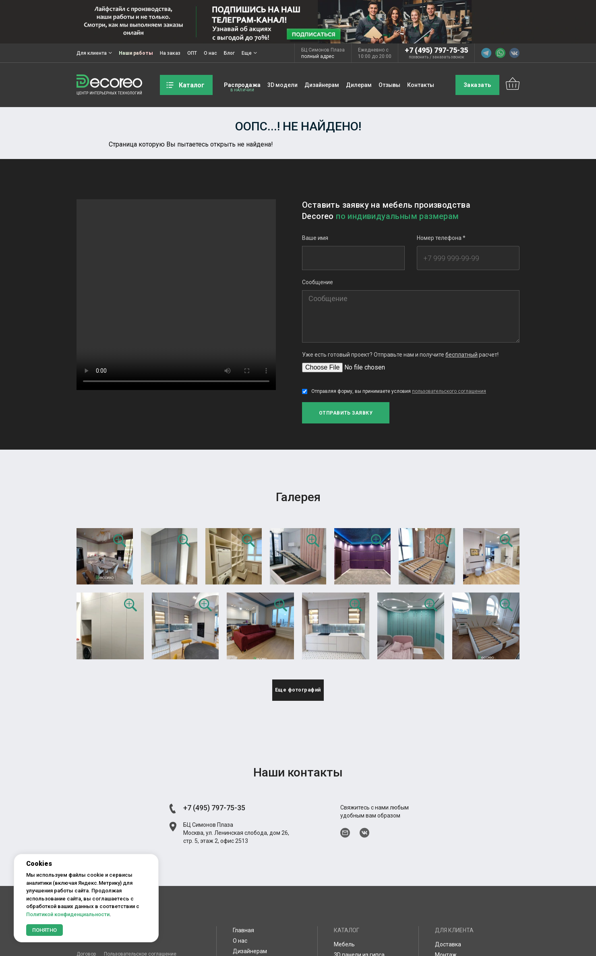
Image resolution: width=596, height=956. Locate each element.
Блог (229, 53)
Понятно (44, 930)
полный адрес (317, 56)
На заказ (170, 53)
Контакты (420, 85)
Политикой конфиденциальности (68, 914)
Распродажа (242, 85)
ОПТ (192, 53)
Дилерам (359, 85)
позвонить (418, 57)
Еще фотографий (298, 695)
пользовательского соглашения (449, 391)
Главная (243, 936)
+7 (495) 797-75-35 (436, 50)
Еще (249, 53)
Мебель (344, 950)
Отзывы (389, 85)
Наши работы (136, 53)
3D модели (282, 85)
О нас (210, 53)
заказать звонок (448, 57)
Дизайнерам (321, 85)
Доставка (448, 950)
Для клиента (94, 53)
